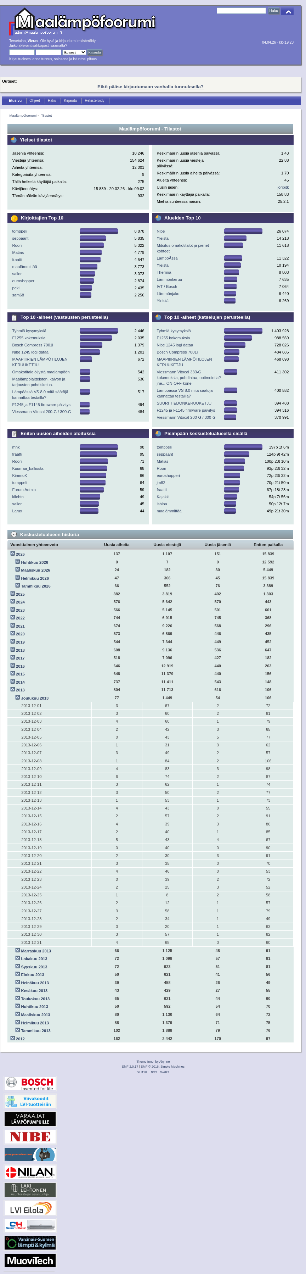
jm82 (161, 482)
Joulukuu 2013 (35, 698)
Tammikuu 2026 (36, 586)
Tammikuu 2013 (36, 1031)
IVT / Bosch (167, 286)
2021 (20, 626)
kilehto (17, 497)
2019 (20, 642)
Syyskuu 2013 (34, 967)
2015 (20, 674)
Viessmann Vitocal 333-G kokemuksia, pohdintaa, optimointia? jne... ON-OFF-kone (189, 377)
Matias (18, 252)
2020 (20, 634)
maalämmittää (24, 267)
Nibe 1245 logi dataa (30, 352)
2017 (20, 658)
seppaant (20, 238)
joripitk (283, 187)
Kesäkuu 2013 (34, 991)
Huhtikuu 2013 (34, 1007)
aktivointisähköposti (33, 46)
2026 (20, 554)
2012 (20, 1039)
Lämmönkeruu (169, 279)
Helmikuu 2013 (35, 1023)
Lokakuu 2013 (34, 959)
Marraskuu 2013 (36, 951)
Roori (17, 245)
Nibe (161, 231)
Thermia (164, 272)
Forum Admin (24, 490)
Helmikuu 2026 (35, 578)
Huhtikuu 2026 (34, 562)
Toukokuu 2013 (35, 999)
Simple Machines (172, 1066)
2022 (20, 618)
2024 (20, 602)
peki (15, 288)
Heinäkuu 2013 (35, 983)
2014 (20, 682)
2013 (20, 690)
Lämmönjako (168, 293)
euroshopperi (23, 281)
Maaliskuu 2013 (35, 1015)
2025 (20, 594)
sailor (17, 274)
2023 (20, 610)
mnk (15, 447)
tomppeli (19, 231)
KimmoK (19, 475)
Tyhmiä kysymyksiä (29, 331)
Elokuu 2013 (32, 975)
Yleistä (163, 238)
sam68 (18, 295)
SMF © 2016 (150, 1066)
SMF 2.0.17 (130, 1066)
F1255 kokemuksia (28, 338)
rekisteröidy (87, 41)
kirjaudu (65, 41)
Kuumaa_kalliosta (27, 468)
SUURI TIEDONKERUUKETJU (184, 403)
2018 (20, 650)
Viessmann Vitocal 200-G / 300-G (41, 412)
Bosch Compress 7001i (32, 345)
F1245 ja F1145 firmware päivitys (41, 404)
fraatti (17, 259)
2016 (20, 666)
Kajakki (163, 497)
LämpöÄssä (167, 258)
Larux (17, 511)
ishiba (162, 504)
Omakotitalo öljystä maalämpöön (40, 372)
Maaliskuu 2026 (35, 570)
